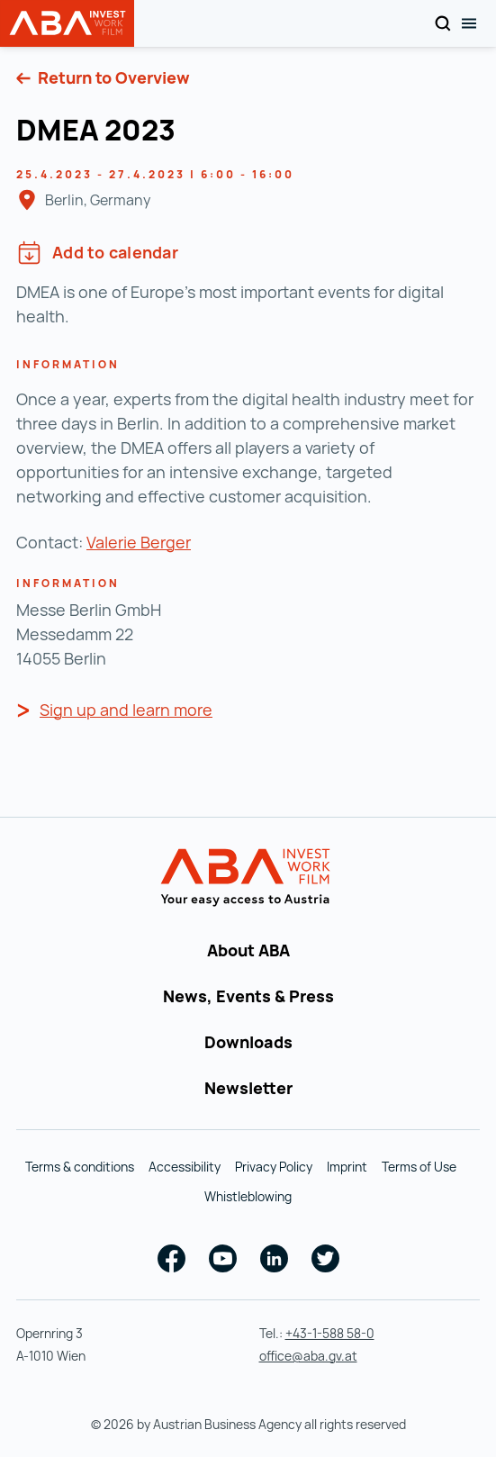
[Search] (442, 24)
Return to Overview (112, 77)
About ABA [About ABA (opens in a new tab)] (248, 950)
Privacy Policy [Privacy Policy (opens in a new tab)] (273, 1166)
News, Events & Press (248, 996)
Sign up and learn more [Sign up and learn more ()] (126, 709)
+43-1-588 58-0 (329, 1333)
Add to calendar (97, 252)
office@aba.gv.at (308, 1355)
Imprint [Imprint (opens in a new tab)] (347, 1166)
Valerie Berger (138, 542)
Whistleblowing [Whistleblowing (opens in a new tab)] (248, 1196)
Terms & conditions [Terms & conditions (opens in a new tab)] (79, 1166)
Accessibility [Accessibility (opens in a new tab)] (185, 1166)
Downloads (248, 1042)
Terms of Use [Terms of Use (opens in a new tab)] (419, 1166)
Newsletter (248, 1088)
